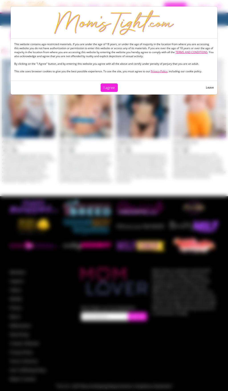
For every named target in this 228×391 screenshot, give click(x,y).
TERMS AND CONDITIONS (191, 52)
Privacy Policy (159, 71)
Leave (210, 87)
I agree (109, 87)
